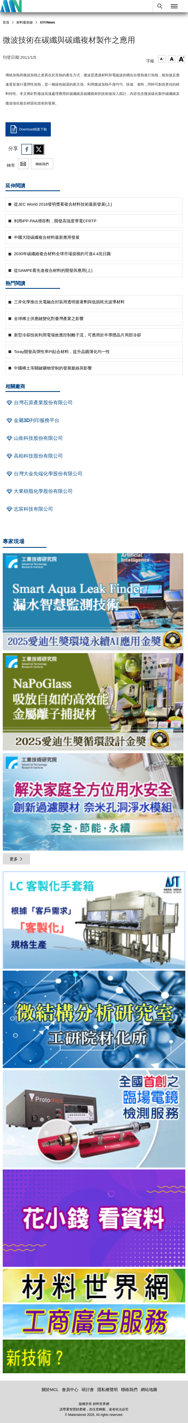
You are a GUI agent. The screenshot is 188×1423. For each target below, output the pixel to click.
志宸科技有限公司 (29, 509)
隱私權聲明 (107, 1389)
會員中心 (70, 1389)
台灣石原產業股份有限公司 (39, 402)
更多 (16, 859)
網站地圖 (149, 1389)
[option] (94, 921)
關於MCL (50, 1389)
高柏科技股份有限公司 (34, 456)
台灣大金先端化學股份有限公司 (44, 473)
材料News (47, 22)
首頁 (6, 22)
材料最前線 (24, 22)
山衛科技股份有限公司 (34, 438)
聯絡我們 (42, 164)
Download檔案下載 (28, 129)
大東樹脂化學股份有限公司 (39, 491)
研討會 (88, 1389)
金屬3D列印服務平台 (32, 420)
